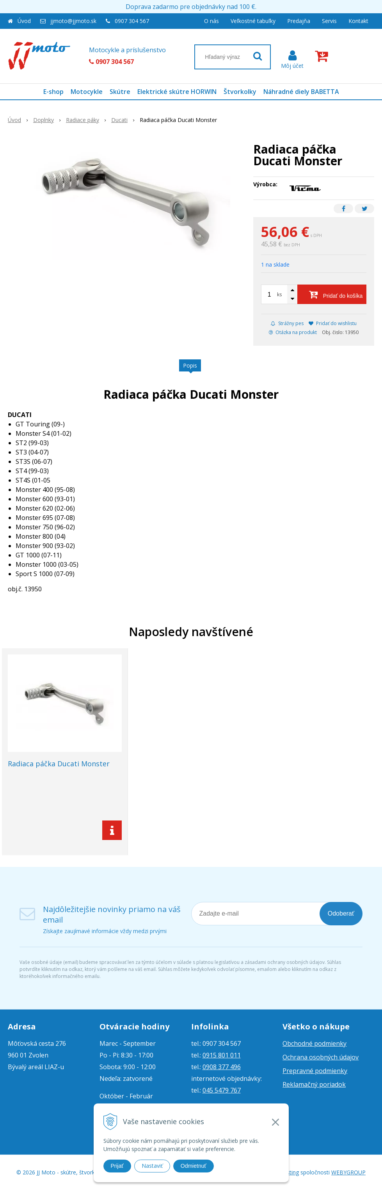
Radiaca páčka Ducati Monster (59, 763)
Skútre (120, 91)
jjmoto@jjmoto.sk (73, 21)
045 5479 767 (222, 1090)
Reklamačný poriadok (314, 1084)
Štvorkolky (240, 91)
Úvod (24, 21)
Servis (329, 21)
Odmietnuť (193, 1166)
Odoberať (341, 913)
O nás (211, 21)
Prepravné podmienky (315, 1070)
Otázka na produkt (293, 332)
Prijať (117, 1166)
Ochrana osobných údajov (321, 1057)
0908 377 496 (222, 1067)
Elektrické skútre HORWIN (177, 91)
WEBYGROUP (348, 1172)
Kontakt (358, 21)
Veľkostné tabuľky (253, 21)
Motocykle (87, 91)
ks (279, 294)
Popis (190, 365)
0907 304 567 (132, 21)
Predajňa (298, 21)
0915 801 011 (222, 1055)
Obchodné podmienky (314, 1043)
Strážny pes (287, 323)
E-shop (53, 91)
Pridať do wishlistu (333, 323)
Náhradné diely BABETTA (301, 91)
